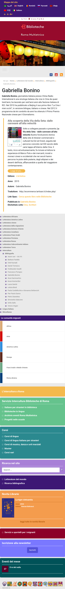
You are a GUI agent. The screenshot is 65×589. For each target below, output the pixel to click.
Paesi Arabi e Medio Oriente (17, 368)
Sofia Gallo (12, 303)
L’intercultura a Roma (13, 391)
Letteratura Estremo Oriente (13, 229)
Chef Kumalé (12, 263)
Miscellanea (7, 312)
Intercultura (7, 250)
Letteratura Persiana (10, 238)
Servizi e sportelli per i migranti (20, 532)
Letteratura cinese (9, 223)
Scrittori (32, 205)
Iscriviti (32, 550)
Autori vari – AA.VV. (15, 257)
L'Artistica (20, 176)
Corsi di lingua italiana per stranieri (22, 440)
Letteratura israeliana (11, 232)
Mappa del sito (11, 2)
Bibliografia (9, 253)
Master (8, 448)
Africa (9, 326)
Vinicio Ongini (13, 306)
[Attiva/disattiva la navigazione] (4, 69)
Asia (8, 336)
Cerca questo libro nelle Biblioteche (35, 196)
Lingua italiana (8, 309)
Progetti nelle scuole (15, 419)
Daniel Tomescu (14, 266)
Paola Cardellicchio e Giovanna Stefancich (23, 290)
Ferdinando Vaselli (14, 269)
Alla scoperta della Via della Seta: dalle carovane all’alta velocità (30, 122)
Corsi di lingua (12, 436)
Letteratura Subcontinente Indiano (15, 244)
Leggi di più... (16, 171)
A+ (11, 14)
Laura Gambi (12, 284)
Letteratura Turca (9, 247)
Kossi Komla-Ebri (14, 281)
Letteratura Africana (10, 217)
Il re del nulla (15, 567)
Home (12, 81)
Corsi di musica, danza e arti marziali (23, 444)
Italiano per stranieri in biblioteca (21, 407)
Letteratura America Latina (13, 220)
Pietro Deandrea (14, 297)
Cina (26, 205)
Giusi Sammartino (14, 278)
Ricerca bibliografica (15, 483)
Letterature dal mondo (24, 81)
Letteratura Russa (9, 241)
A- (5, 14)
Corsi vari (9, 452)
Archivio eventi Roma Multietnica (21, 415)
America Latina (12, 347)
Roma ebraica (12, 378)
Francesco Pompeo (15, 272)
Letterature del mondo (15, 479)
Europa (9, 357)
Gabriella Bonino (14, 275)
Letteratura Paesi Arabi (11, 235)
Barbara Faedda (13, 260)
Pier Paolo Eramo (14, 293)
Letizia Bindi (12, 287)
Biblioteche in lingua (14, 411)
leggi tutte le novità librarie (32, 521)
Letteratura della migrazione (13, 226)
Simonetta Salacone (15, 300)
